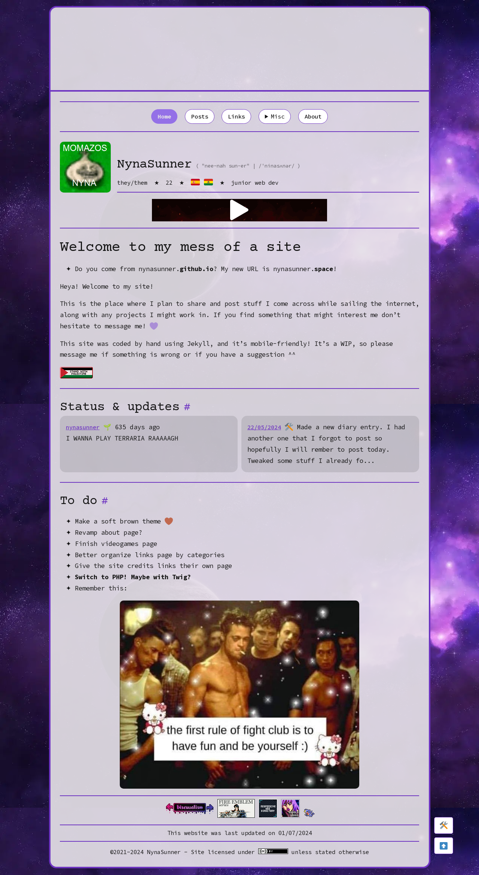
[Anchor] (188, 408)
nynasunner (84, 428)
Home (160, 117)
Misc (279, 117)
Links (236, 117)
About (316, 117)
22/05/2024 (266, 428)
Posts (197, 117)
